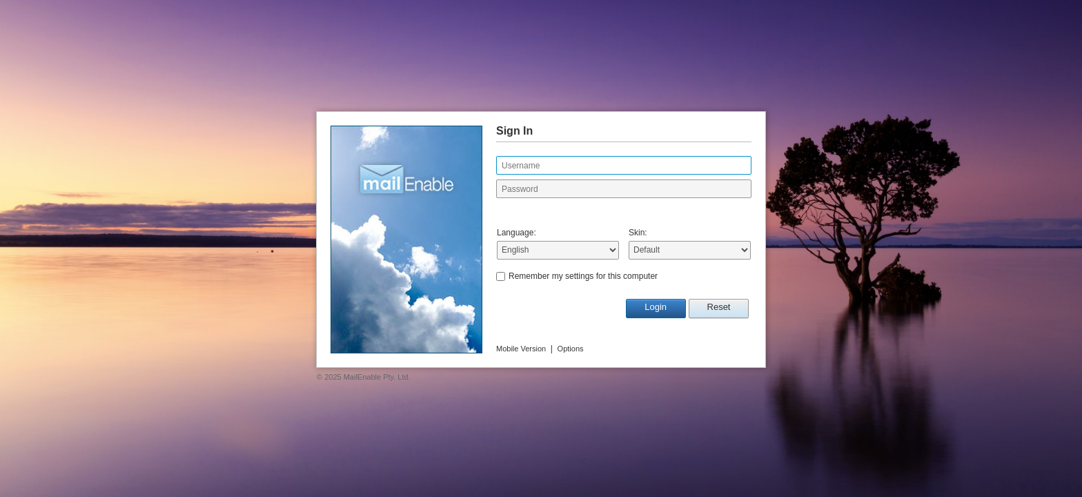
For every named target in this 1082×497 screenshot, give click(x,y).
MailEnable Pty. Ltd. (377, 377)
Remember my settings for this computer (583, 276)
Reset (719, 307)
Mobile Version (521, 348)
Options (571, 348)
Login (656, 307)
